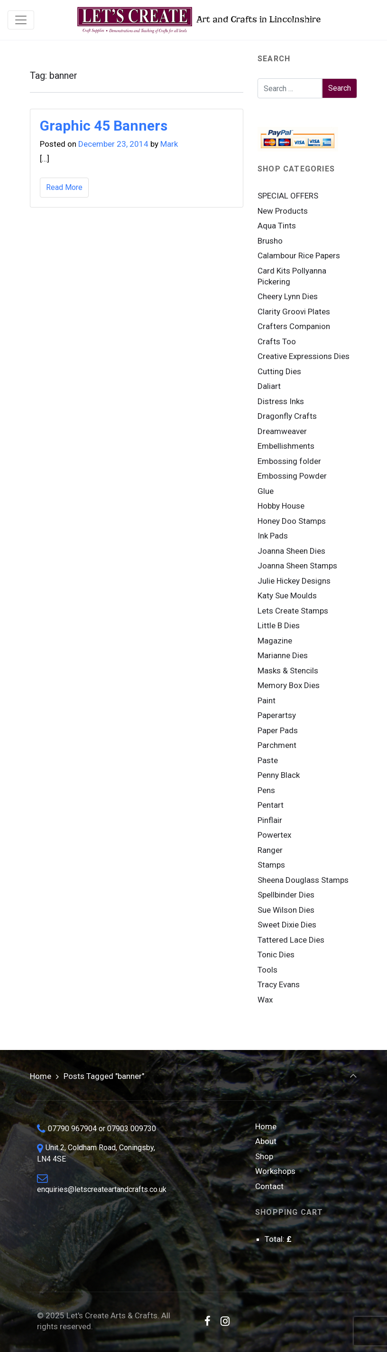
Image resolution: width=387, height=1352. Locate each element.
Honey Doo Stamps (292, 521)
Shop (264, 1156)
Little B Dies (279, 625)
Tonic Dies (276, 954)
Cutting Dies (279, 371)
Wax (265, 999)
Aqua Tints (277, 225)
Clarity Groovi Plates (294, 311)
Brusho (270, 241)
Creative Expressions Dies (304, 356)
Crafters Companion (294, 326)
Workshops (275, 1171)
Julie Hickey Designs (294, 581)
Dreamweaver (282, 431)
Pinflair (270, 820)
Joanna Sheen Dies (291, 551)
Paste (268, 760)
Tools (267, 969)
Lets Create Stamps (293, 610)
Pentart (271, 805)
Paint (267, 700)
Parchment (277, 745)
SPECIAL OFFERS (288, 195)
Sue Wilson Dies (286, 910)
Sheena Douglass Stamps (303, 880)
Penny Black (279, 775)
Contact (269, 1186)
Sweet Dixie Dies (287, 924)
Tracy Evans (279, 984)
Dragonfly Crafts (287, 416)
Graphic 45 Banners (103, 125)
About (265, 1141)
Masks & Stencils (288, 670)
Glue (266, 491)
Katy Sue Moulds (287, 595)
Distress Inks (281, 401)
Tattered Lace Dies (291, 940)
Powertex (274, 835)
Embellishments (286, 446)
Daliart (269, 386)
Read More (64, 187)
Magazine (275, 640)
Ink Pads (273, 535)
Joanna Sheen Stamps (297, 565)
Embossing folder (289, 461)
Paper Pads (278, 730)
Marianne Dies (283, 655)
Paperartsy (277, 715)
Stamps (271, 865)
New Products (283, 211)
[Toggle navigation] (21, 19)
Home (40, 1076)
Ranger (270, 850)
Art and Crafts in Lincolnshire (198, 20)
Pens (266, 790)
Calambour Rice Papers (299, 255)
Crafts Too (277, 341)
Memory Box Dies (289, 685)
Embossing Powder (292, 476)
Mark (169, 144)
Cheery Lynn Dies (288, 296)
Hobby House (281, 506)
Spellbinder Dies (286, 894)
